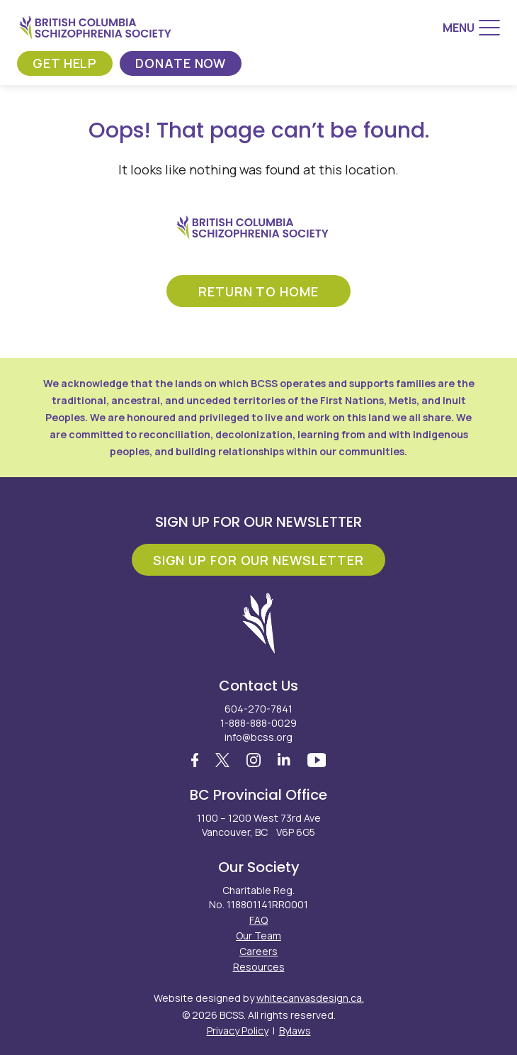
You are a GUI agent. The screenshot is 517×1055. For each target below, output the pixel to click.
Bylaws (295, 1030)
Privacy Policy (237, 1030)
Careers (258, 951)
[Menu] (471, 27)
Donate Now (180, 63)
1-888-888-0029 (258, 723)
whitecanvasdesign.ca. (310, 998)
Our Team (258, 935)
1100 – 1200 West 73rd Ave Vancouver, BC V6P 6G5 (259, 825)
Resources (259, 966)
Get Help (65, 63)
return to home (258, 291)
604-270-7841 (258, 708)
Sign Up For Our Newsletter (258, 560)
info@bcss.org (258, 737)
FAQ (258, 920)
